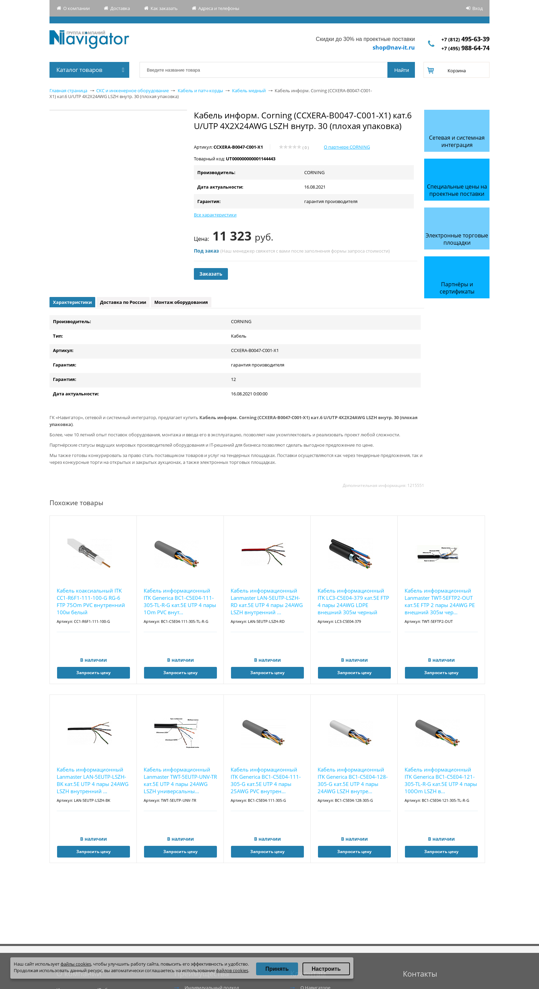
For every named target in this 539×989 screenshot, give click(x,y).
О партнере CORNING (347, 147)
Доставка (120, 8)
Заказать (210, 273)
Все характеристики (215, 215)
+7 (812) (465, 39)
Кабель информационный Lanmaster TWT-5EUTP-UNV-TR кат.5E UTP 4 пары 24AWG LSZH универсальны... (180, 780)
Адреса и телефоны (218, 8)
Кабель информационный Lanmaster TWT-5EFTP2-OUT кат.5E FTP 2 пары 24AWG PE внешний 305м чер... (440, 601)
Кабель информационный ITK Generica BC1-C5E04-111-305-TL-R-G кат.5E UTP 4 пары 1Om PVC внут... (180, 601)
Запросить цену (93, 673)
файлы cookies (75, 964)
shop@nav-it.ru (394, 47)
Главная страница (68, 90)
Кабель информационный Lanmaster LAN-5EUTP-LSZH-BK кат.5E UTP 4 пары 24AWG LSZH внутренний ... (93, 780)
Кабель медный (249, 90)
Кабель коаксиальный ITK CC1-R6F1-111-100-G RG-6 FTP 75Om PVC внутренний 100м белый (91, 601)
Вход (477, 8)
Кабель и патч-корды (200, 90)
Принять (277, 969)
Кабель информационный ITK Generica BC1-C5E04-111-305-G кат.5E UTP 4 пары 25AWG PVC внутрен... (266, 780)
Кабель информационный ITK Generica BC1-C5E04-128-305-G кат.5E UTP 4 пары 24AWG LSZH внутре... (353, 780)
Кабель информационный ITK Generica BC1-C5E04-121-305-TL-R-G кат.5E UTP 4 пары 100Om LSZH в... (441, 780)
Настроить (326, 969)
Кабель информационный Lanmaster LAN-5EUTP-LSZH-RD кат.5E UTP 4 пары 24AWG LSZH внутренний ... (267, 601)
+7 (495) (465, 48)
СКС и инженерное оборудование (132, 90)
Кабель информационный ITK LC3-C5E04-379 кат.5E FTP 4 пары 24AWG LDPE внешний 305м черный (353, 601)
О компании (76, 8)
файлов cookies (232, 970)
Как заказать (164, 8)
